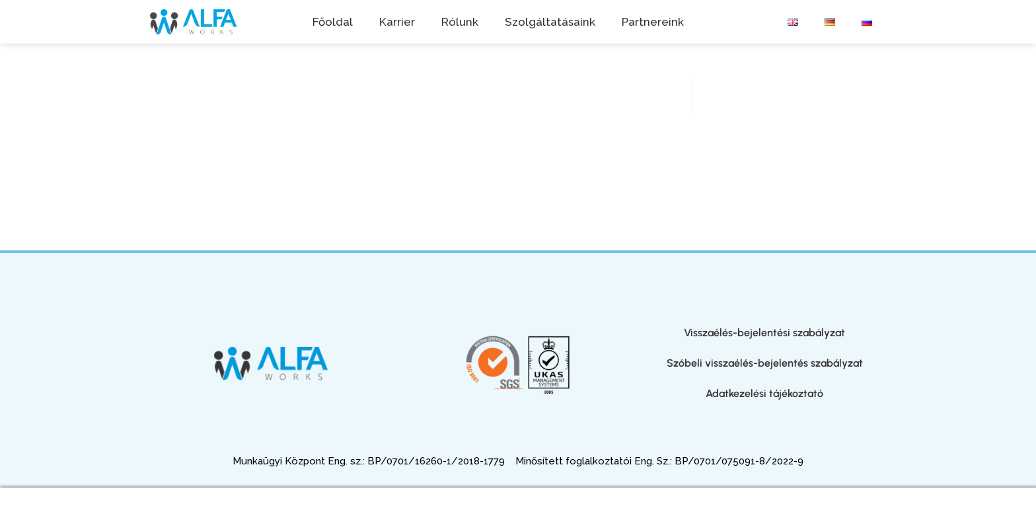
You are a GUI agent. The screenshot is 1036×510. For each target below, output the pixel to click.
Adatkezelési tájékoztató (764, 393)
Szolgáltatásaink (550, 21)
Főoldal (333, 21)
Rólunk (459, 21)
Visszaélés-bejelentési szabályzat (764, 332)
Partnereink (653, 21)
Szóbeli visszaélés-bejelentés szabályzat (765, 363)
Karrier (397, 21)
